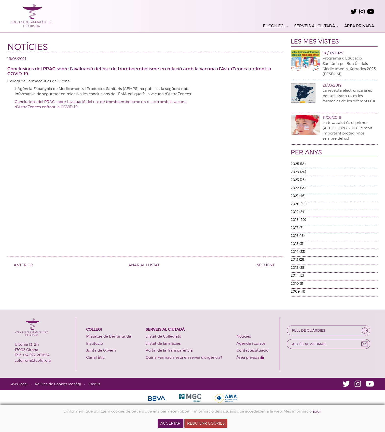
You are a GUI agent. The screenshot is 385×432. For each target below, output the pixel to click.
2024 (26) (298, 172)
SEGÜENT (267, 265)
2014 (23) (298, 251)
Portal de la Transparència (169, 350)
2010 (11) (297, 283)
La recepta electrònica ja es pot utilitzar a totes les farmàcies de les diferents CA (349, 95)
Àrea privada (250, 357)
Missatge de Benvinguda (108, 336)
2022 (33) (298, 188)
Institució (94, 343)
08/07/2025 (333, 53)
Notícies (243, 336)
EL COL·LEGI (275, 25)
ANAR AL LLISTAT (143, 265)
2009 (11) (298, 291)
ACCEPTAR (170, 423)
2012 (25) (298, 267)
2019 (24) (298, 211)
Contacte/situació (252, 350)
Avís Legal (19, 384)
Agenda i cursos (250, 343)
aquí (317, 411)
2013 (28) (298, 259)
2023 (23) (298, 180)
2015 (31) (297, 243)
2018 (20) (298, 219)
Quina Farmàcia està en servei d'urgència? (184, 357)
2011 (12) (297, 275)
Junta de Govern (101, 350)
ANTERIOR (21, 265)
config (74, 384)
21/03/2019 (332, 85)
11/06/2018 (332, 117)
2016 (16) (297, 235)
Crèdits (94, 384)
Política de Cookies (51, 384)
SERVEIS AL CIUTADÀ (316, 25)
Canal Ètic (95, 357)
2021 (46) (298, 196)
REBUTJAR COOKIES (206, 423)
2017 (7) (297, 227)
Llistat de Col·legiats (163, 336)
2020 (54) (298, 204)
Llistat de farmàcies (163, 343)
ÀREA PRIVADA (359, 25)
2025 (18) (298, 164)
